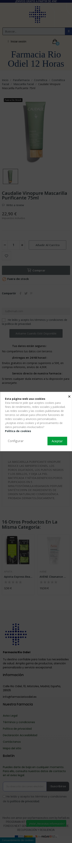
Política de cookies (18, 431)
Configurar (16, 441)
